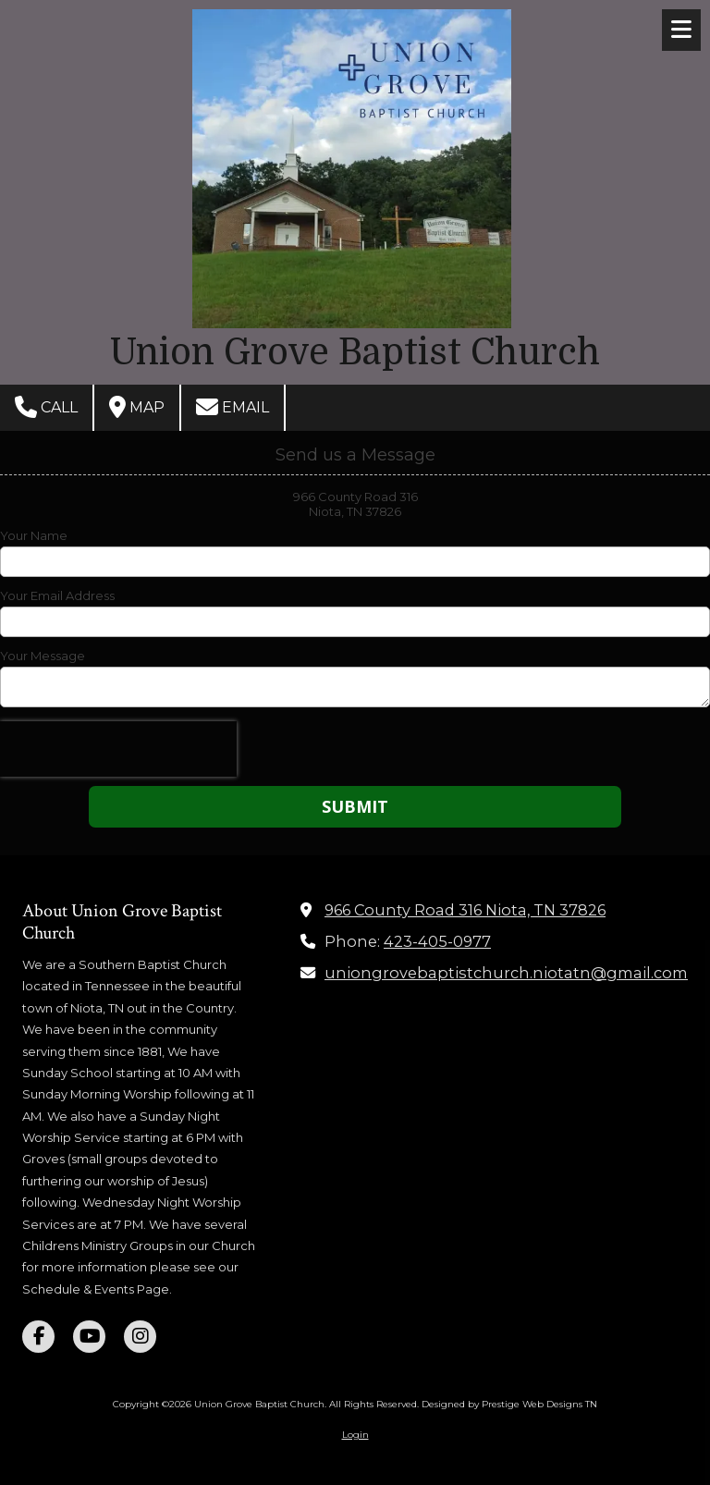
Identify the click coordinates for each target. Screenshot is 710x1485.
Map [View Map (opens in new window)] (137, 407)
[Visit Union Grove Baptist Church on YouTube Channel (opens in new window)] (89, 1336)
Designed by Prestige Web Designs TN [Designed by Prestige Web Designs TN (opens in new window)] (509, 1404)
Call (46, 407)
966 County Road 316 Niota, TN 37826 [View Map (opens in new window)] (465, 910)
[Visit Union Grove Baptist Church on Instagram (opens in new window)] (140, 1336)
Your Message (42, 655)
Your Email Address (57, 595)
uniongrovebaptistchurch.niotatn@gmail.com (506, 972)
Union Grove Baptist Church (355, 352)
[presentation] (118, 749)
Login (355, 1435)
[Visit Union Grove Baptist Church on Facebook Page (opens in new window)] (38, 1336)
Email (232, 407)
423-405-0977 (437, 941)
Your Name (33, 535)
